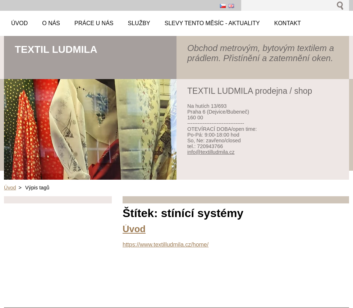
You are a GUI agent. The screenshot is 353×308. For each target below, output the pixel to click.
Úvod (10, 187)
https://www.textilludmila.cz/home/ (165, 245)
